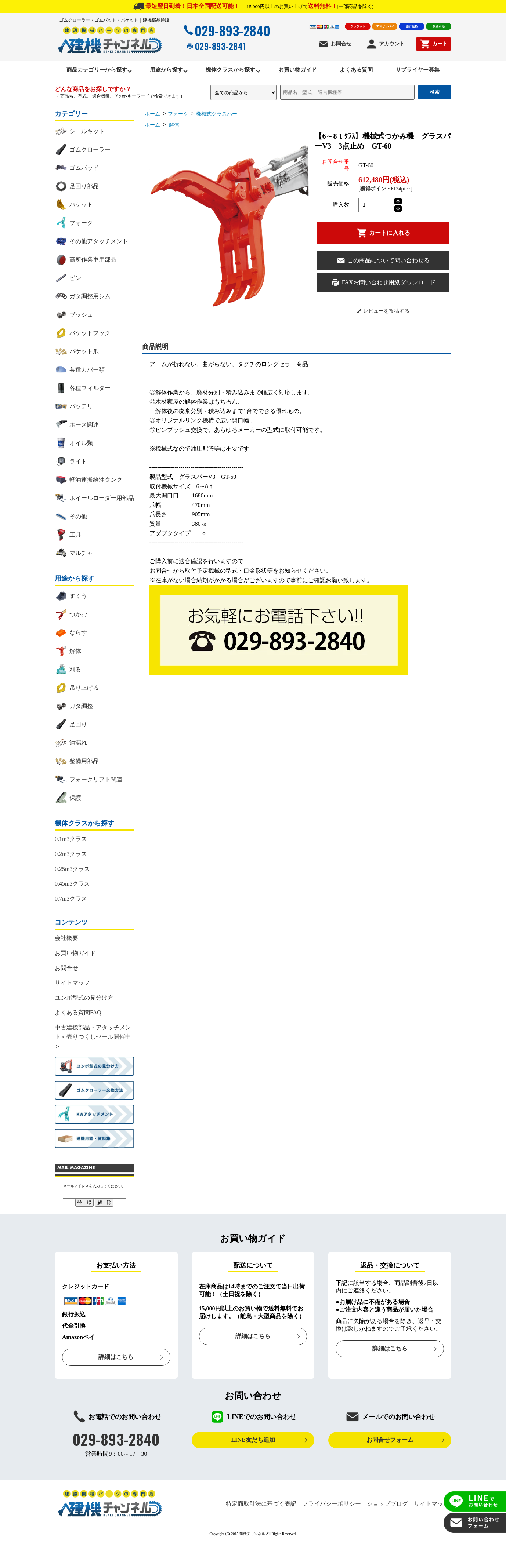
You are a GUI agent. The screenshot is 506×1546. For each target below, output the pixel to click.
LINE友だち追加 (253, 1442)
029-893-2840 (226, 30)
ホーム (152, 116)
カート (433, 44)
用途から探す (160, 71)
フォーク (178, 116)
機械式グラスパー (219, 116)
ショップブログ (387, 1505)
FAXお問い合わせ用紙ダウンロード (383, 284)
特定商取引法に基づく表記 (261, 1505)
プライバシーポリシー (331, 1505)
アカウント (385, 44)
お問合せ (334, 44)
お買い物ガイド (300, 71)
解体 (174, 127)
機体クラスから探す (228, 71)
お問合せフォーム (389, 1442)
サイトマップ (72, 985)
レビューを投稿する (383, 313)
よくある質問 (362, 71)
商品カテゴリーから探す (86, 71)
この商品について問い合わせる (383, 262)
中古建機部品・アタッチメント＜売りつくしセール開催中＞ (93, 1038)
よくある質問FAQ (78, 1014)
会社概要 (66, 940)
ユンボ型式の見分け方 (84, 999)
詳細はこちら (116, 1359)
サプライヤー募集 (428, 71)
